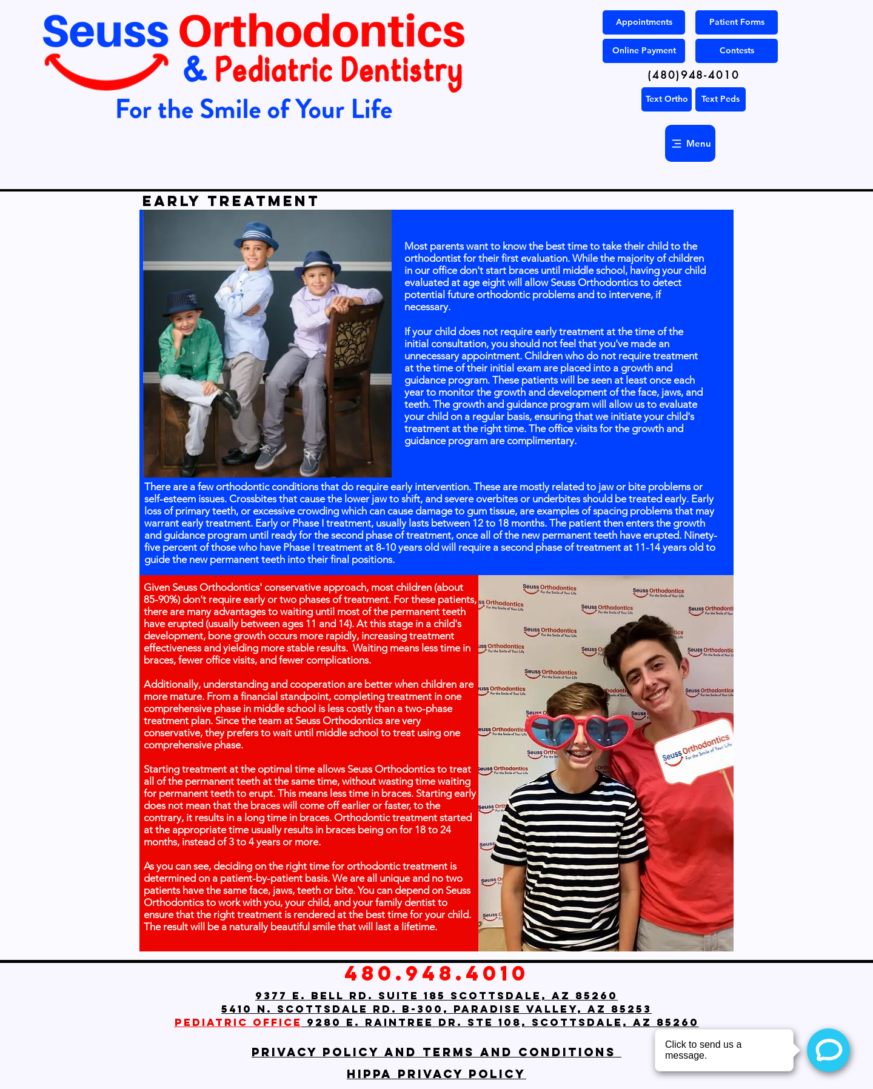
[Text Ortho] (666, 99)
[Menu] (690, 143)
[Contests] (736, 51)
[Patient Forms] (736, 22)
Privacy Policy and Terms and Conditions (436, 1052)
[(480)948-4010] (693, 75)
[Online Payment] (644, 51)
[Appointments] (644, 22)
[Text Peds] (720, 99)
